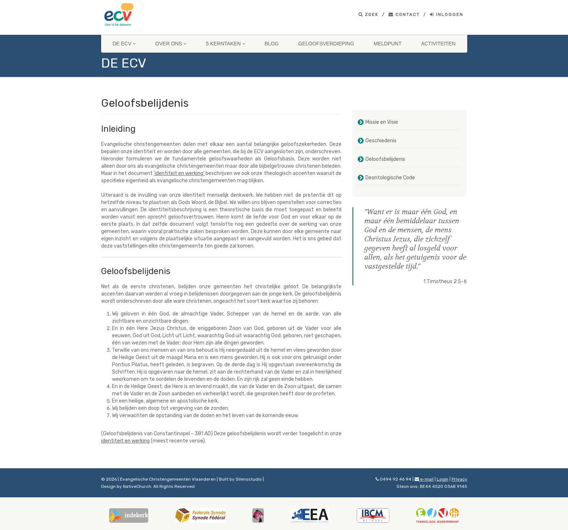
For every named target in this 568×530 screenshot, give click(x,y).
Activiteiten (438, 43)
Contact (404, 14)
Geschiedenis (381, 141)
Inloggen (446, 14)
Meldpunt (388, 43)
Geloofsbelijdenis (385, 159)
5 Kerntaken (225, 43)
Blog (272, 43)
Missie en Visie (381, 122)
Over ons (170, 43)
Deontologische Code (390, 178)
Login (442, 479)
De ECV (124, 43)
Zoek (368, 14)
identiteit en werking (125, 441)
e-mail (424, 479)
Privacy (459, 479)
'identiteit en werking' (179, 173)
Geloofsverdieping (326, 43)
